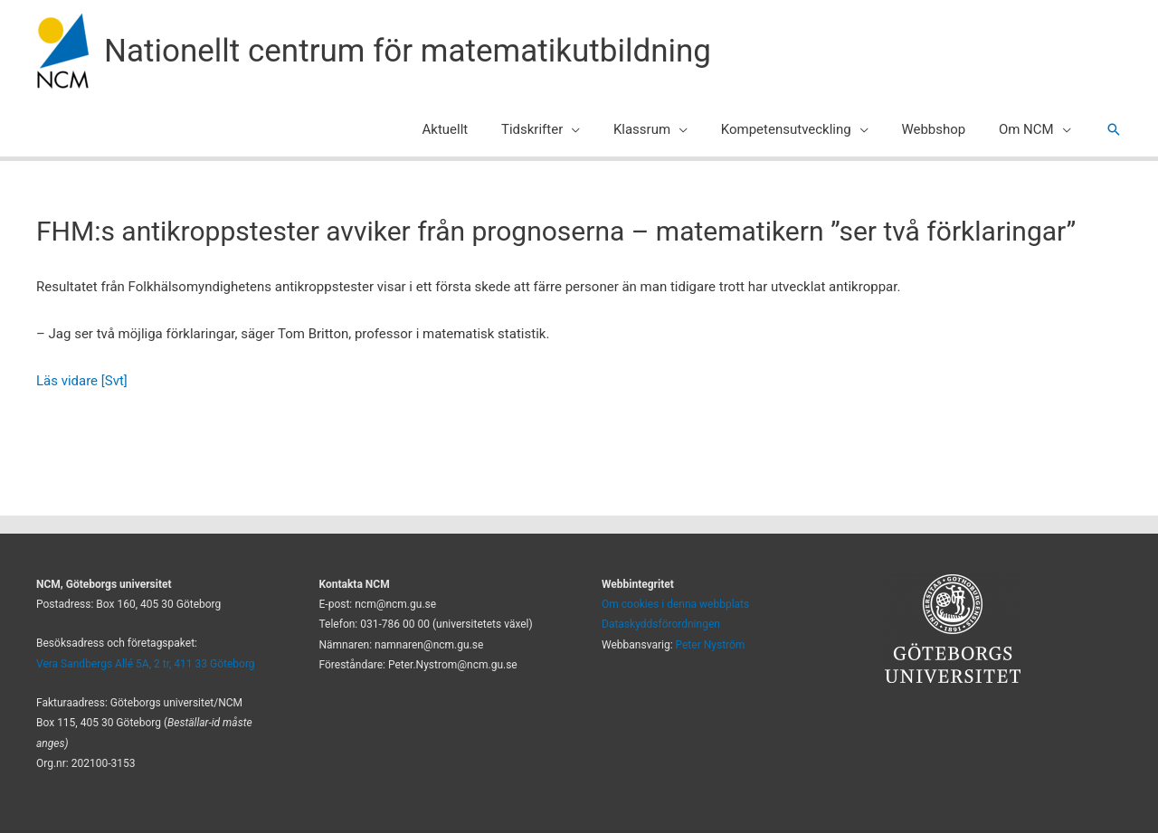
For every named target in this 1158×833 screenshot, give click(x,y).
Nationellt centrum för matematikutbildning (407, 51)
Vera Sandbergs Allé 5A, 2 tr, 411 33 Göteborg (145, 664)
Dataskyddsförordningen (661, 624)
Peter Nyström (710, 645)
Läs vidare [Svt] (82, 381)
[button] (598, 129)
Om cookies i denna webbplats (675, 604)
